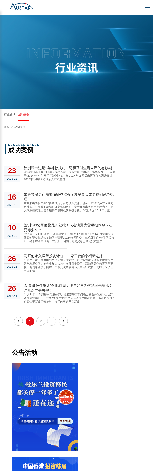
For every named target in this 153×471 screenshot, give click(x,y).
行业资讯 (9, 114)
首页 (7, 126)
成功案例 (23, 114)
